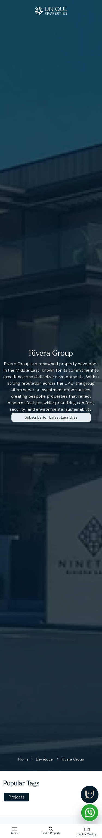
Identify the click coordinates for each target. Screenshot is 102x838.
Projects (16, 797)
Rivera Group (72, 759)
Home (23, 759)
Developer (45, 759)
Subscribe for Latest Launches (51, 417)
